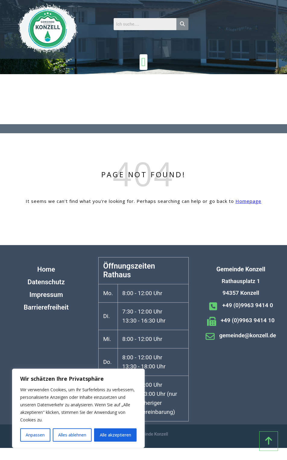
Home (46, 269)
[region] (78, 408)
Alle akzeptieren (115, 435)
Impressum (46, 294)
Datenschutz (46, 282)
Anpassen (35, 435)
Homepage (248, 201)
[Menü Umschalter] (144, 62)
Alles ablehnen (72, 435)
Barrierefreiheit (46, 307)
